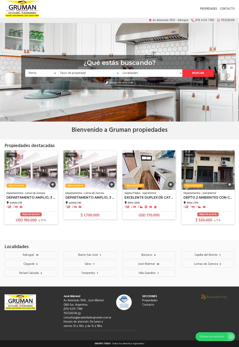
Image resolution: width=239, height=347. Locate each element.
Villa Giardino (149, 273)
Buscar (198, 73)
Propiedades (208, 9)
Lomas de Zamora (208, 264)
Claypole (31, 264)
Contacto (227, 9)
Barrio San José (90, 255)
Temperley (90, 273)
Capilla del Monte (208, 255)
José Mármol (149, 264)
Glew (90, 264)
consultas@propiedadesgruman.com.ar (87, 317)
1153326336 (72, 313)
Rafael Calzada (31, 273)
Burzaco (149, 255)
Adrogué (31, 255)
